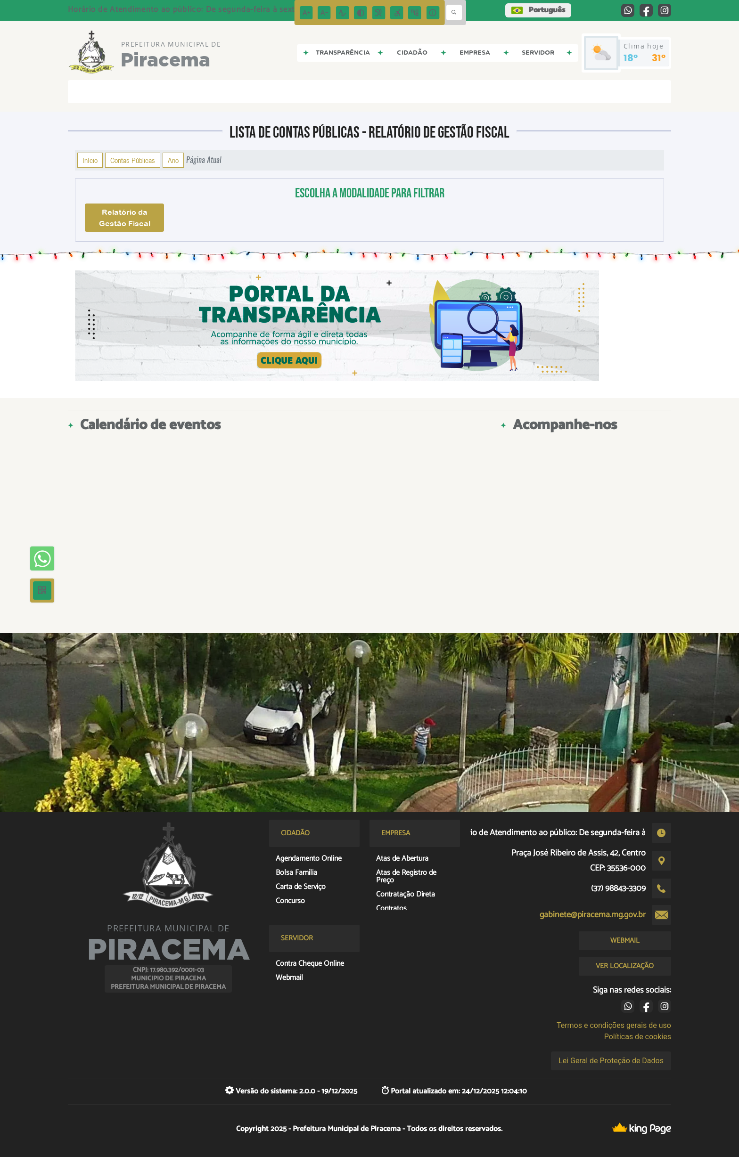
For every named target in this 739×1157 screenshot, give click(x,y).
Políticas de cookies (637, 1036)
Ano (173, 160)
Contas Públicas (132, 160)
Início (90, 160)
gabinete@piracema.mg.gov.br (593, 915)
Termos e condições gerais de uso (614, 1025)
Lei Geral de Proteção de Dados (611, 1060)
